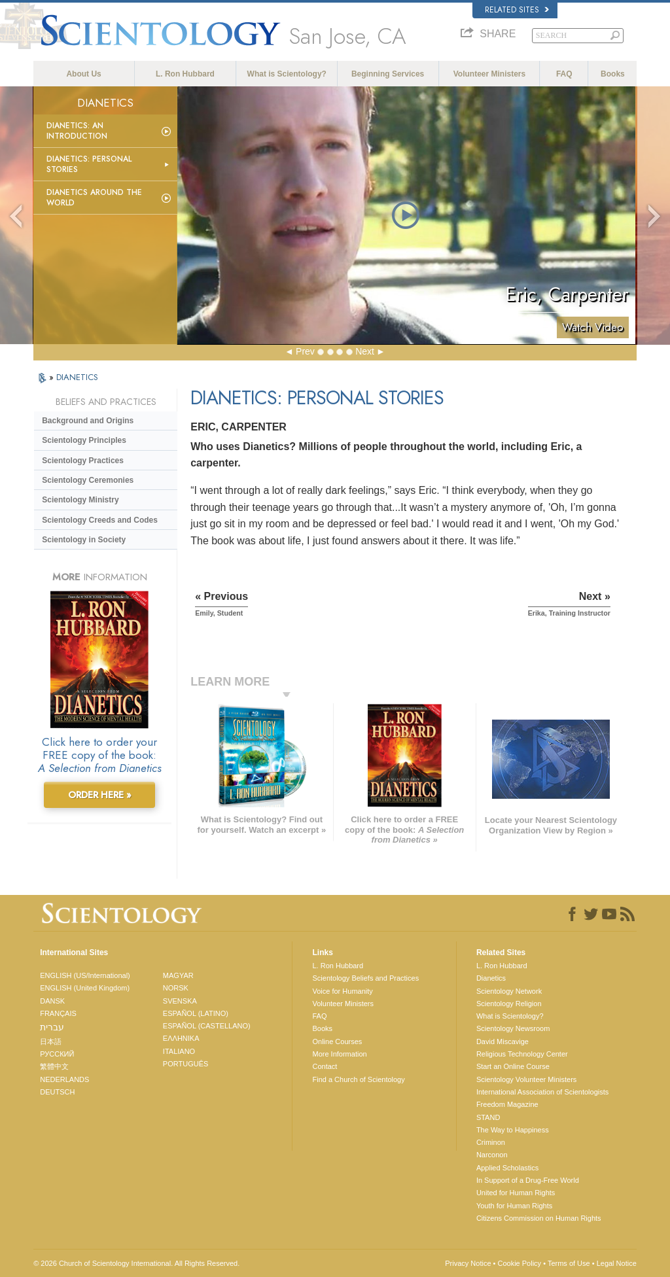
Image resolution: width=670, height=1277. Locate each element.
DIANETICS (77, 377)
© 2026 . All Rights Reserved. (136, 1263)
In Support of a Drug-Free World (527, 1180)
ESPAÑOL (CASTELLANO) (207, 1026)
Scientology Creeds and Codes (100, 520)
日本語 (51, 1041)
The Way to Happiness (512, 1130)
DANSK (52, 1001)
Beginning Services (387, 74)
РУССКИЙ (57, 1054)
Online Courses (337, 1041)
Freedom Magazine (507, 1104)
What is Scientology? (286, 74)
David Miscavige (502, 1041)
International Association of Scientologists (542, 1092)
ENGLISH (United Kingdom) (85, 988)
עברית (52, 1027)
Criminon (490, 1142)
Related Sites (517, 10)
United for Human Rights (515, 1193)
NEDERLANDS (64, 1079)
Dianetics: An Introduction (76, 131)
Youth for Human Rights (514, 1206)
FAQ (564, 74)
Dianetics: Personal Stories (89, 164)
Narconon (492, 1155)
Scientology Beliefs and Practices (365, 978)
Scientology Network (509, 991)
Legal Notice (617, 1263)
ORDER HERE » (100, 794)
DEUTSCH (57, 1092)
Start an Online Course (513, 1066)
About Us (83, 74)
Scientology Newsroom (513, 1028)
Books (613, 74)
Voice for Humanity (342, 991)
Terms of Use (569, 1263)
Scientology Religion (509, 1003)
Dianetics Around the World (94, 197)
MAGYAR (178, 975)
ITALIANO (179, 1051)
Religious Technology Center (522, 1054)
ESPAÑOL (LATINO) (195, 1013)
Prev (305, 351)
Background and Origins (87, 420)
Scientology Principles (84, 440)
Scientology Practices (83, 460)
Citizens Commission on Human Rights (538, 1218)
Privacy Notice (468, 1263)
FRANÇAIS (58, 1013)
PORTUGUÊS (185, 1064)
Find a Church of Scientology (358, 1079)
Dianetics (491, 978)
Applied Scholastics (507, 1168)
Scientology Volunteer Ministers (526, 1079)
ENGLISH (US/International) (85, 975)
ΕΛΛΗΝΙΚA (181, 1038)
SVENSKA (180, 1001)
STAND (488, 1117)
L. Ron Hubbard (185, 74)
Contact (324, 1066)
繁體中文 (54, 1066)
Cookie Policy (519, 1263)
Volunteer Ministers (489, 74)
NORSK (175, 988)
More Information (339, 1054)
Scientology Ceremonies (87, 480)
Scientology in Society (84, 539)
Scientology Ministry (80, 499)
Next (364, 351)
